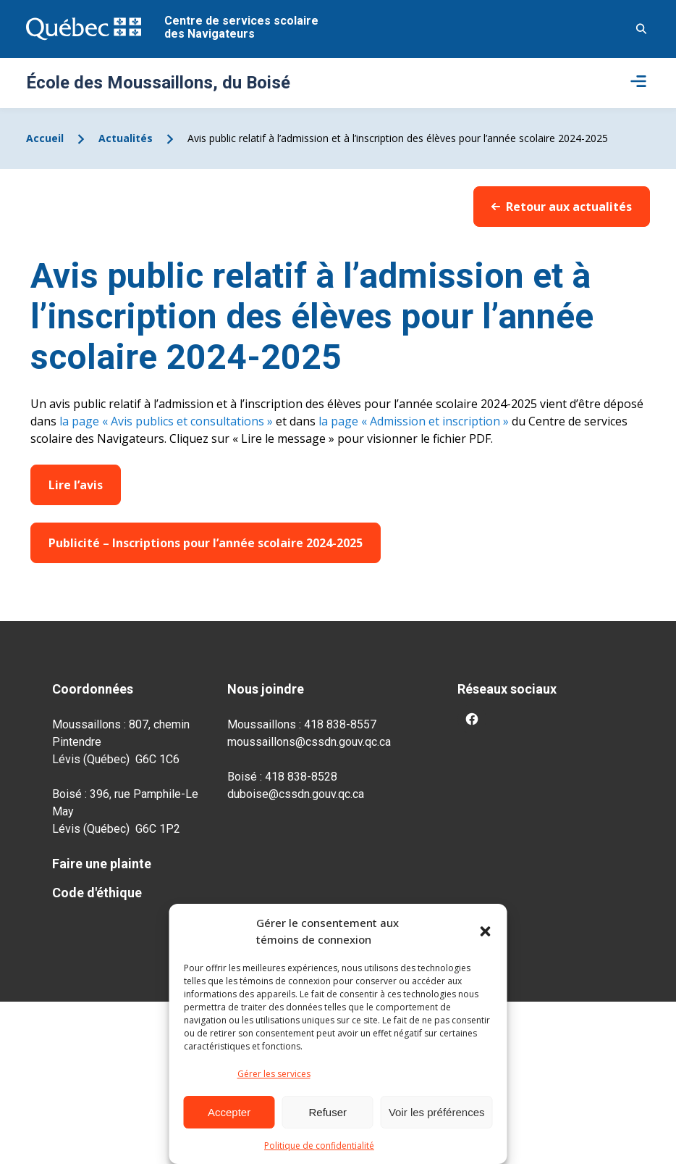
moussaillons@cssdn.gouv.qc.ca (309, 742)
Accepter (229, 1112)
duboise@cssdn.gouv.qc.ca (295, 794)
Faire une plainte (101, 863)
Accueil (45, 138)
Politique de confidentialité (319, 1145)
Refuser (328, 1112)
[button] (485, 931)
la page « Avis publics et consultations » (164, 421)
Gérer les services (273, 1074)
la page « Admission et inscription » (412, 421)
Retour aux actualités (561, 206)
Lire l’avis (75, 485)
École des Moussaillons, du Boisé (158, 82)
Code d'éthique (97, 892)
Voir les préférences (437, 1112)
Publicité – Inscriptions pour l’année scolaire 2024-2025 (205, 543)
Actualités (125, 138)
